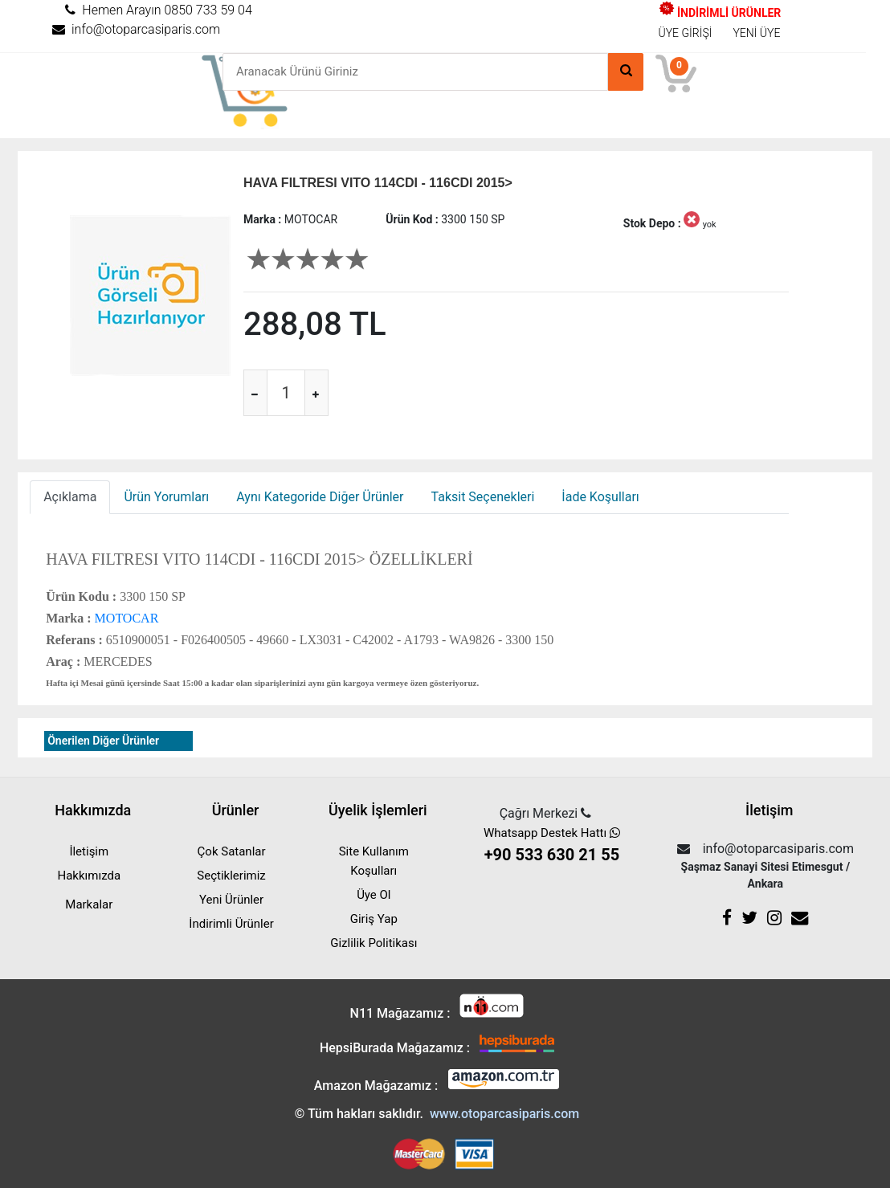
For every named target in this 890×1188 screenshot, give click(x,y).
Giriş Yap (374, 919)
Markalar (88, 904)
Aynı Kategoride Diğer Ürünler (319, 496)
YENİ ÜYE (756, 33)
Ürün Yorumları (166, 496)
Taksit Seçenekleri (483, 496)
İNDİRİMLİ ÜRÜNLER (720, 12)
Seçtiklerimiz (231, 875)
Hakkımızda (88, 875)
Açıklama (69, 496)
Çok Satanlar (232, 851)
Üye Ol (373, 895)
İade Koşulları (600, 496)
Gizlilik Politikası (373, 943)
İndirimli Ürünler (231, 924)
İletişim (88, 851)
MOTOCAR (125, 618)
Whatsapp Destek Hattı (552, 846)
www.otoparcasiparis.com (504, 1113)
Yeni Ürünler (231, 899)
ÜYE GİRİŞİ (685, 33)
